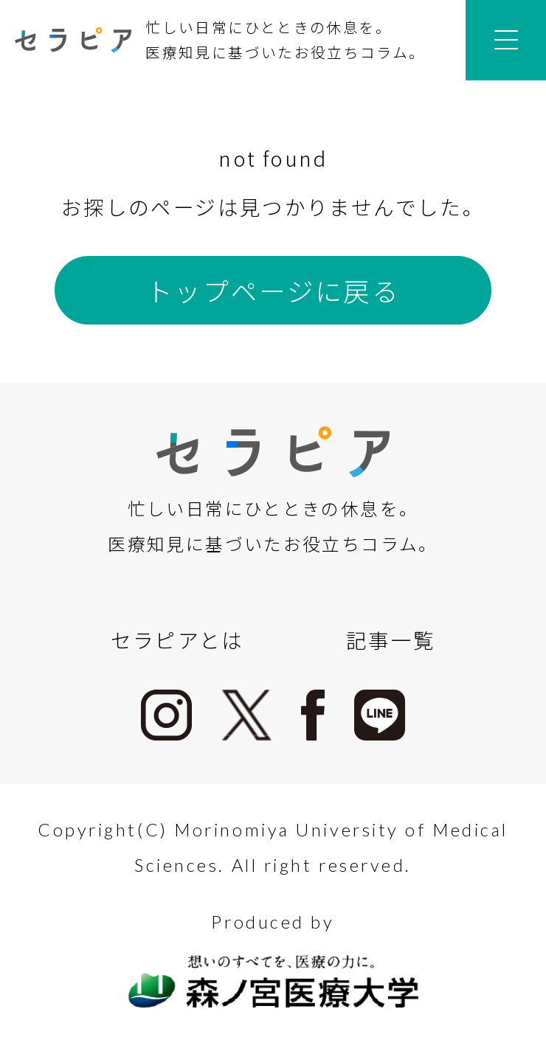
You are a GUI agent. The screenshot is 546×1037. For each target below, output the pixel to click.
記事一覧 (390, 639)
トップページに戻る (273, 290)
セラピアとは (177, 639)
